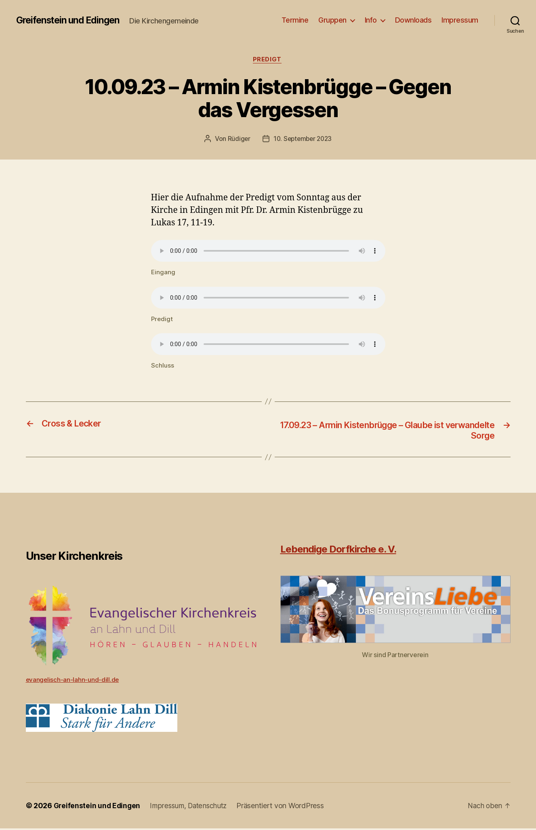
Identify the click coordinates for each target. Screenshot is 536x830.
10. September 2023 (303, 140)
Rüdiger (237, 140)
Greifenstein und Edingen (71, 20)
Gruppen (332, 20)
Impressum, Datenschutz (192, 807)
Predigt (268, 60)
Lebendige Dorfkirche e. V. (338, 551)
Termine (295, 20)
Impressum (459, 20)
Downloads (413, 20)
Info (371, 20)
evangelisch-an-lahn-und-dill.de (73, 681)
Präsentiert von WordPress (286, 807)
